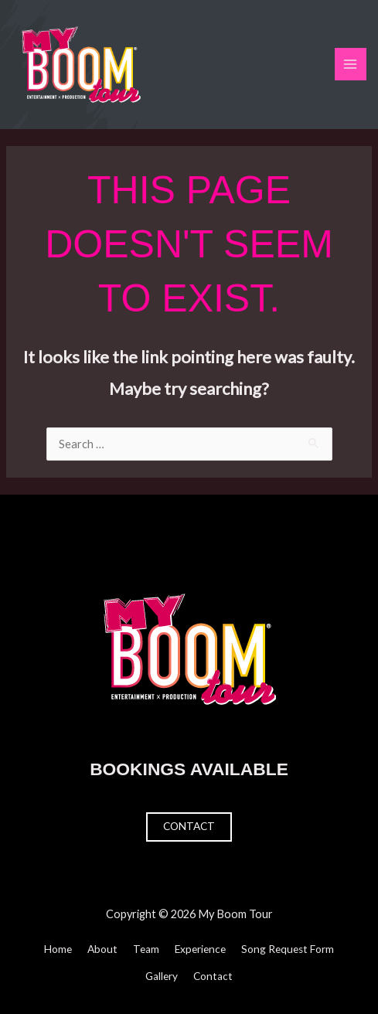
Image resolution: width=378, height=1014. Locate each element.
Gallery (161, 976)
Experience (200, 949)
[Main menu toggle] (351, 64)
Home (58, 949)
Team (146, 949)
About (102, 949)
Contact (189, 826)
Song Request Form (287, 949)
